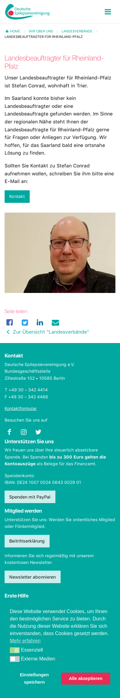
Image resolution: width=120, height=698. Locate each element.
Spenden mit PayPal (30, 496)
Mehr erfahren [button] (25, 640)
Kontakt (17, 196)
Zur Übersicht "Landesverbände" (47, 332)
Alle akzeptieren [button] (86, 678)
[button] (15, 650)
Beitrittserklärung (27, 540)
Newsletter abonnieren (32, 576)
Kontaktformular (21, 408)
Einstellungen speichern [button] (34, 678)
